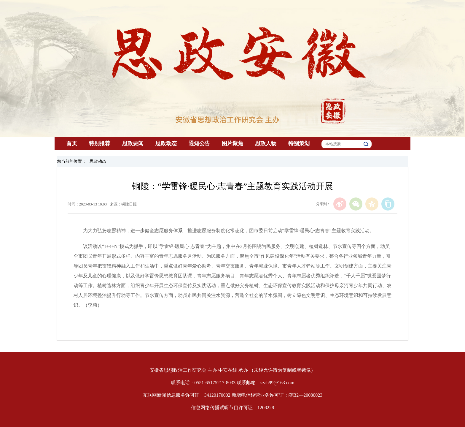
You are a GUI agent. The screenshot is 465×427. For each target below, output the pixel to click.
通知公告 (199, 143)
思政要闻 (133, 143)
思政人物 (265, 143)
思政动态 (166, 143)
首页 (71, 143)
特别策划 (299, 143)
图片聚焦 (232, 143)
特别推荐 (99, 143)
